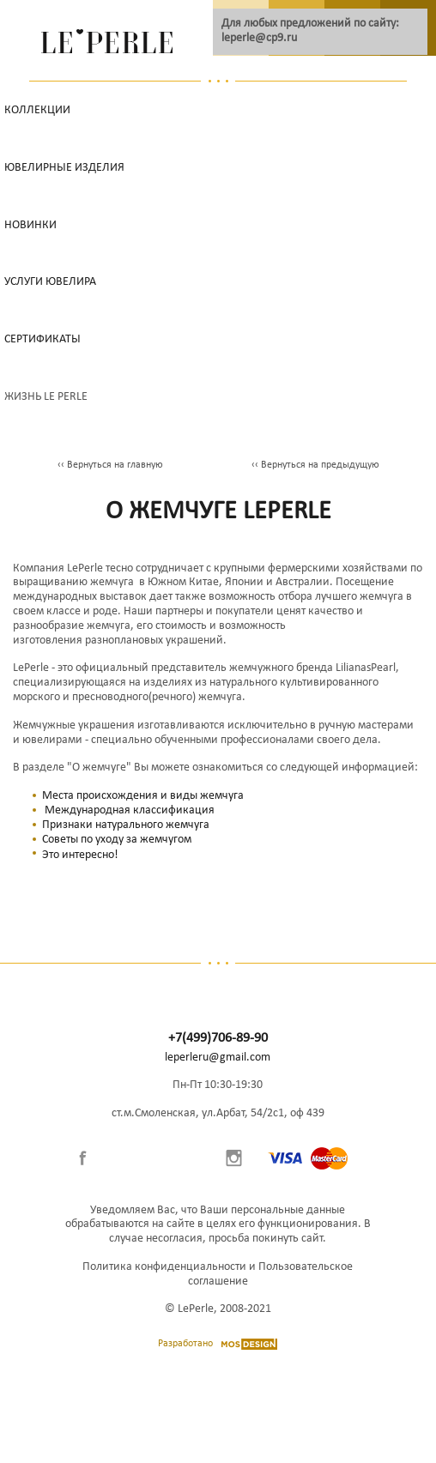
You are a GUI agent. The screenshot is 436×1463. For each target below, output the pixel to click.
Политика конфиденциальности (164, 1266)
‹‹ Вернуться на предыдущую (315, 465)
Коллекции (37, 110)
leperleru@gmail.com (217, 1057)
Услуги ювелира (50, 281)
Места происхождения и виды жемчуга (143, 795)
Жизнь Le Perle (46, 396)
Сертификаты (42, 339)
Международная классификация (130, 810)
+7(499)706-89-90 (218, 1038)
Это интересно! (80, 855)
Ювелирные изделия (64, 167)
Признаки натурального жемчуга (125, 825)
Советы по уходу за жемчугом (116, 839)
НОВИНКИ (30, 225)
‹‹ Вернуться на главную (110, 465)
